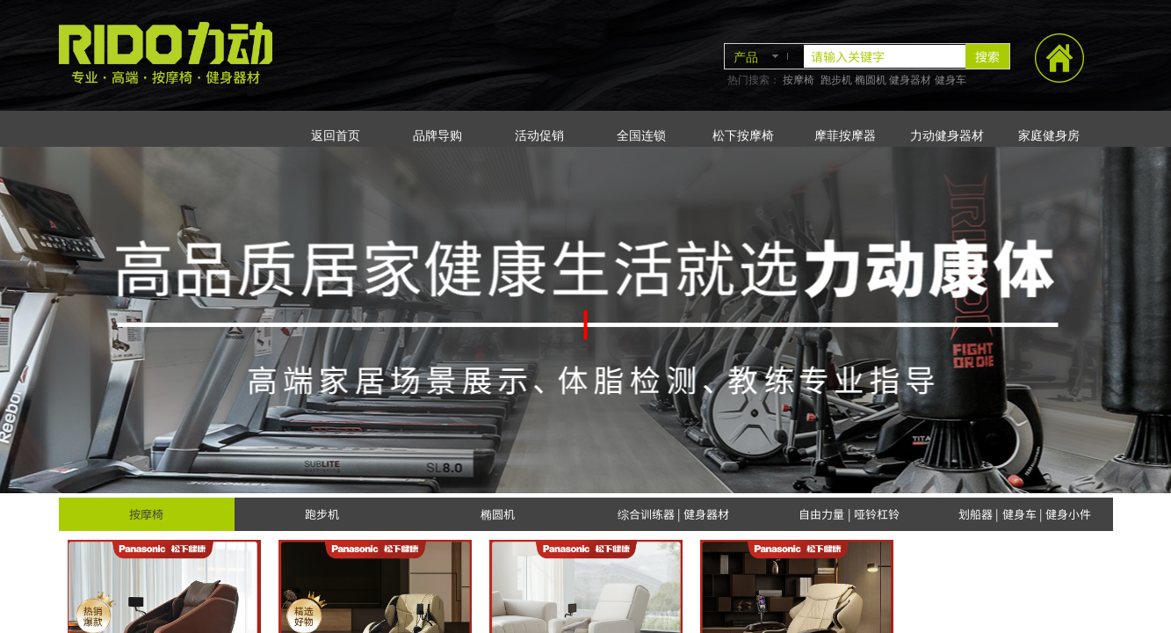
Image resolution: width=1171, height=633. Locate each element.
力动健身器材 (947, 135)
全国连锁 (641, 135)
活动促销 (539, 135)
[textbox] (884, 56)
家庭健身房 (1049, 135)
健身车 (950, 80)
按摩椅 (798, 80)
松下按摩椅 (743, 135)
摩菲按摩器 (845, 135)
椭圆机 (870, 80)
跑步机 (836, 80)
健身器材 (910, 80)
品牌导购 (437, 135)
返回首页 (335, 135)
